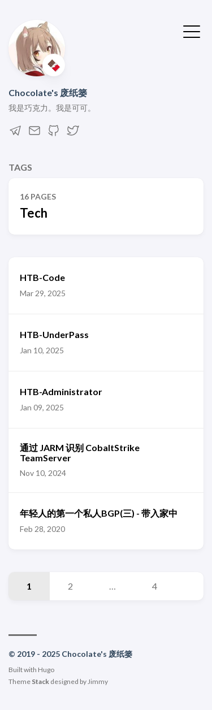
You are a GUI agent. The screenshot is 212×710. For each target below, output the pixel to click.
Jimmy (98, 681)
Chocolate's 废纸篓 (47, 92)
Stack (40, 681)
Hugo (46, 669)
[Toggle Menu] (192, 30)
